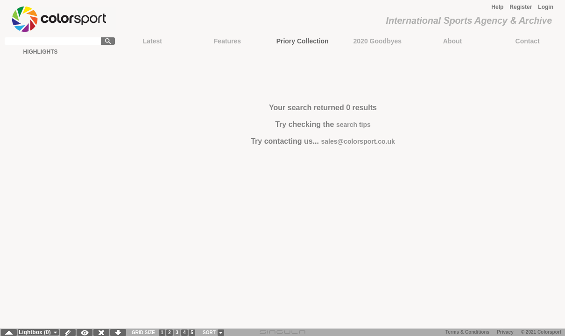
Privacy (505, 332)
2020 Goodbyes (377, 41)
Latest (152, 41)
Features (227, 41)
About (452, 41)
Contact (528, 41)
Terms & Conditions (467, 332)
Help (497, 7)
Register (520, 7)
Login (545, 7)
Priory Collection (302, 41)
